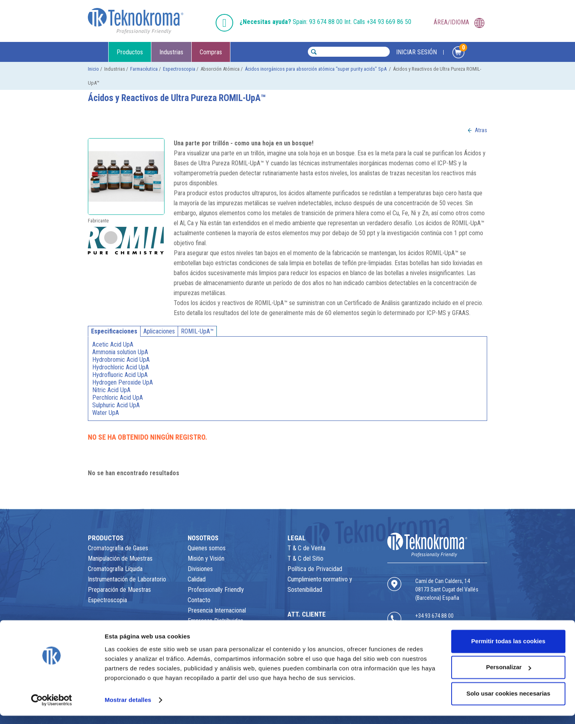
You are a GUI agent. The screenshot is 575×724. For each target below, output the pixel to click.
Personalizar (508, 675)
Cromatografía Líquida (115, 569)
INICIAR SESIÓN (416, 52)
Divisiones (200, 569)
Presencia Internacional (217, 610)
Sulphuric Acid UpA (116, 405)
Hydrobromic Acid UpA (121, 359)
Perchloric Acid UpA (117, 397)
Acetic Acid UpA (112, 344)
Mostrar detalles (128, 708)
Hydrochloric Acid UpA (120, 367)
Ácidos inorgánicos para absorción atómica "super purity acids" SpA (316, 69)
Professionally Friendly (216, 589)
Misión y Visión (206, 558)
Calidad (197, 579)
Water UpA (105, 413)
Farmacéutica (144, 69)
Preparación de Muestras (119, 589)
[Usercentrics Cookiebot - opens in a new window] (52, 708)
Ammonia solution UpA (120, 352)
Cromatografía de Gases (118, 548)
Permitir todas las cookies (508, 649)
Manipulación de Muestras (120, 558)
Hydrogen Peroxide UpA (122, 382)
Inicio (93, 69)
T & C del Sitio (305, 558)
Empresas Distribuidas (215, 621)
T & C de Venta (306, 548)
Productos (130, 52)
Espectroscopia (179, 69)
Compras (211, 52)
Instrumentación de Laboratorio (127, 579)
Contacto (199, 600)
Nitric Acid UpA (111, 390)
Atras (481, 130)
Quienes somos (207, 548)
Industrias (171, 52)
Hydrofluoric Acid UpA (120, 375)
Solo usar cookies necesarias (508, 701)
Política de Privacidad (315, 569)
